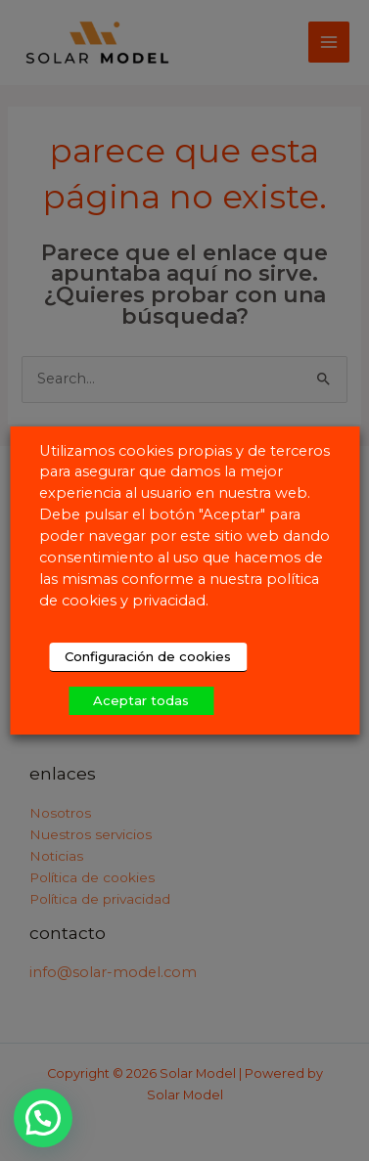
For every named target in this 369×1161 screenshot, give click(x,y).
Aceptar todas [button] (141, 700)
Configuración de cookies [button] (148, 656)
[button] (45, 1117)
